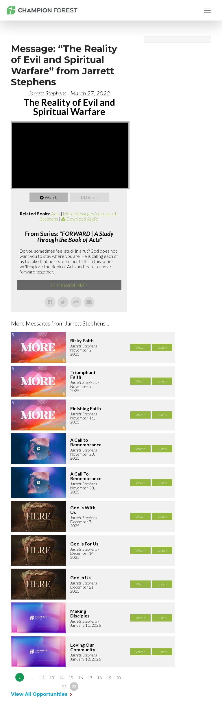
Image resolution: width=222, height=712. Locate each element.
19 (109, 677)
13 (51, 677)
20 (118, 677)
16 (80, 677)
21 (64, 686)
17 (90, 677)
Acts (55, 213)
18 (99, 677)
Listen (92, 197)
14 (61, 677)
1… (31, 677)
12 (42, 677)
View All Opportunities (40, 694)
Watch (51, 197)
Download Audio (82, 218)
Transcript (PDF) (71, 285)
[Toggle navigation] (207, 10)
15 (71, 677)
